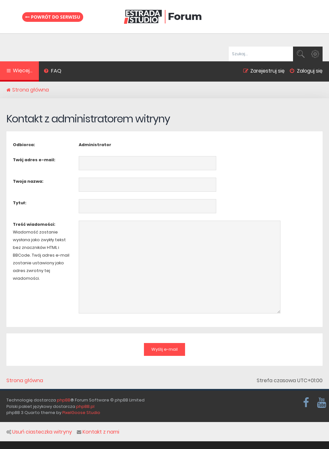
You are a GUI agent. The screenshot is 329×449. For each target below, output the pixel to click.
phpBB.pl (85, 406)
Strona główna (24, 380)
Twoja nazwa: (28, 181)
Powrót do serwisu (52, 17)
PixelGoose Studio (81, 412)
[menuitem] (52, 71)
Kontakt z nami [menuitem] (98, 432)
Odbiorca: (24, 144)
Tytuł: (19, 203)
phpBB (63, 400)
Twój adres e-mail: (34, 160)
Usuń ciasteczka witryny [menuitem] (39, 432)
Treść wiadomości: (34, 224)
